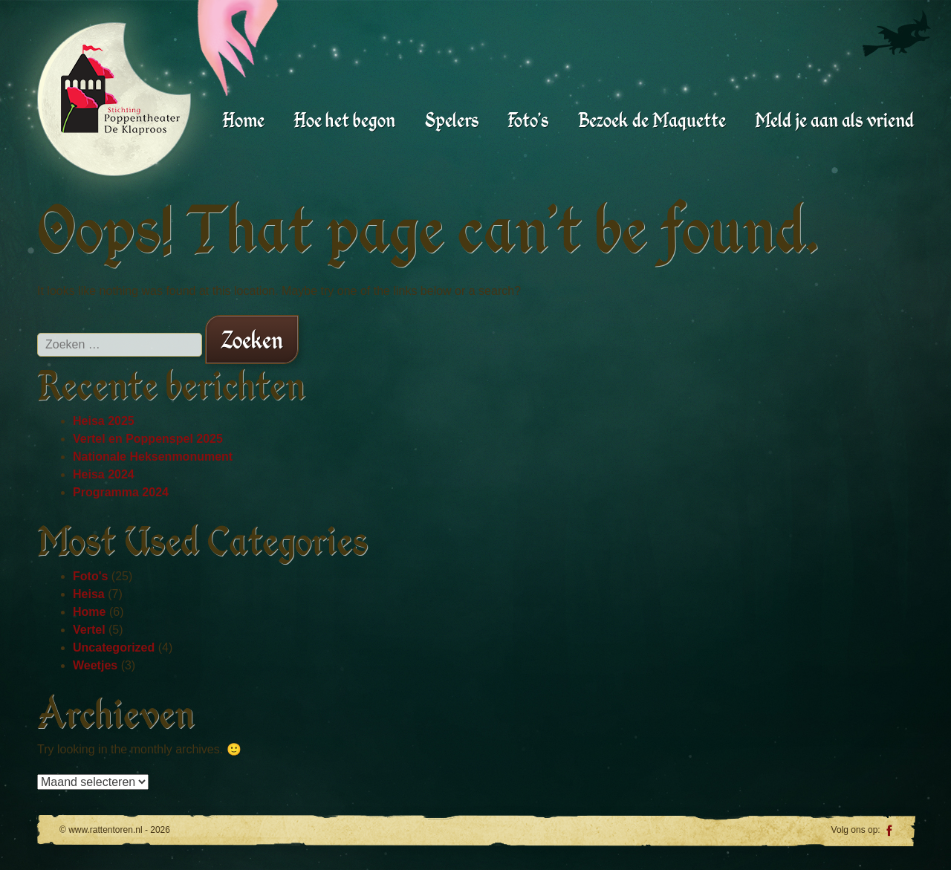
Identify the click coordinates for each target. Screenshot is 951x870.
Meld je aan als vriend (834, 120)
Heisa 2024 (103, 474)
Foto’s (527, 120)
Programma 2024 (121, 492)
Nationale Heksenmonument (153, 456)
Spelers (451, 120)
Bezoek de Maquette (652, 120)
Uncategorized (114, 647)
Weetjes (95, 665)
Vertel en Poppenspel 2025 (148, 438)
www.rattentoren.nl (120, 90)
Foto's (90, 576)
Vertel (89, 629)
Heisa (89, 594)
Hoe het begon (344, 120)
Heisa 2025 (103, 421)
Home (243, 120)
